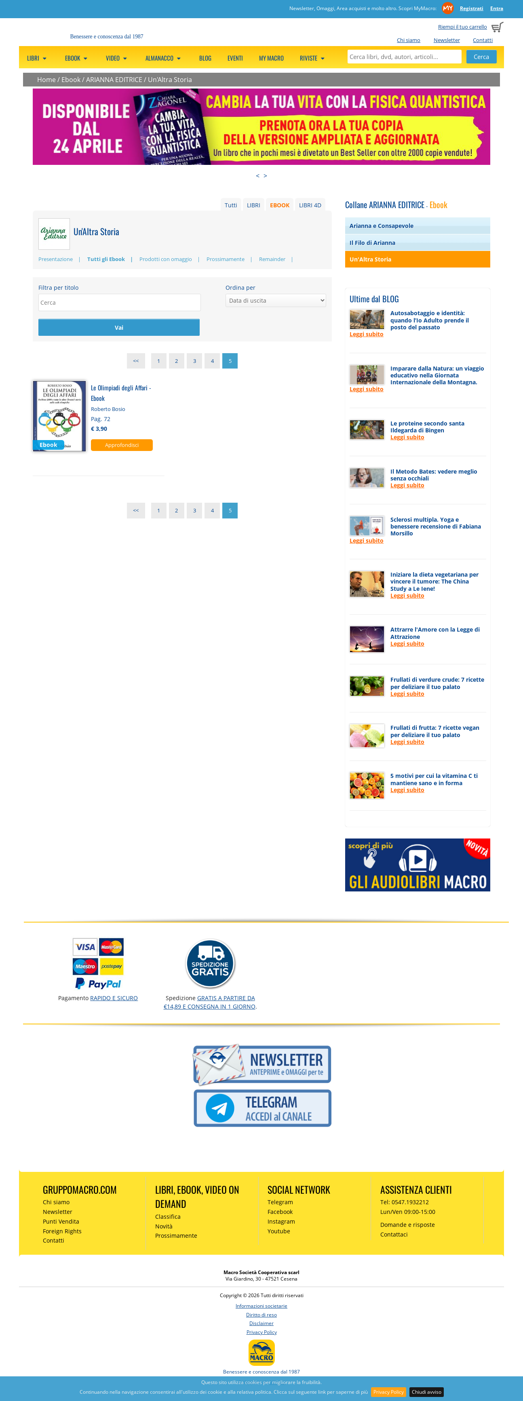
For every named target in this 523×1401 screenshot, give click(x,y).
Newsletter (447, 40)
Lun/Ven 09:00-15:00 (407, 1212)
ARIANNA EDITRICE (114, 79)
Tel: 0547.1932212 (404, 1202)
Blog (205, 57)
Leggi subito (367, 334)
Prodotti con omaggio (165, 259)
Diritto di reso (261, 1314)
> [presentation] (265, 175)
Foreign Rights (62, 1231)
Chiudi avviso (426, 1391)
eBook (77, 57)
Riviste (313, 57)
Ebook (70, 79)
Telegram (280, 1202)
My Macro (271, 57)
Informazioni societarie (261, 1305)
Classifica (168, 1216)
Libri (38, 57)
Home (46, 79)
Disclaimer (261, 1323)
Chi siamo (408, 40)
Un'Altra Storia (170, 79)
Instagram (281, 1221)
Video (117, 57)
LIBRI (253, 205)
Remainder (272, 259)
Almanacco (164, 57)
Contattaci (394, 1234)
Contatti (483, 40)
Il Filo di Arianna (372, 242)
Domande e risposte (407, 1224)
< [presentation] (257, 175)
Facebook (280, 1212)
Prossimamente (226, 259)
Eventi (235, 57)
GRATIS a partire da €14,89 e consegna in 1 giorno (209, 1002)
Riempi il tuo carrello (462, 26)
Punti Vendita (61, 1221)
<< (136, 361)
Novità (164, 1226)
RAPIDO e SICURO (114, 998)
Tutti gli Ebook (106, 259)
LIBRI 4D (310, 205)
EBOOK (279, 205)
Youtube (279, 1231)
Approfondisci (122, 445)
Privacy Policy (388, 1391)
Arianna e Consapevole (381, 226)
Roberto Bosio (108, 409)
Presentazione (55, 259)
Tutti (231, 205)
